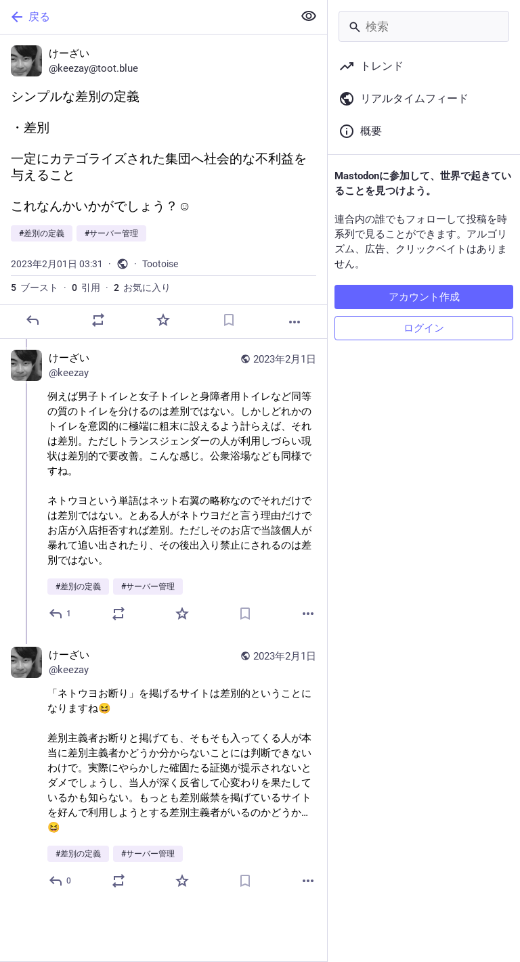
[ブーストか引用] (98, 320)
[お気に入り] (163, 320)
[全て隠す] (308, 16)
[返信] (32, 320)
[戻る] (145, 17)
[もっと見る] (294, 322)
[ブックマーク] (229, 320)
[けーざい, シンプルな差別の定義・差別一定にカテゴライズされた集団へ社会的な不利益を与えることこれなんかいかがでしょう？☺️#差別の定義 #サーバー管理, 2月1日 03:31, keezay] (163, 187)
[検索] (424, 26)
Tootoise (160, 263)
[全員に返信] (60, 613)
